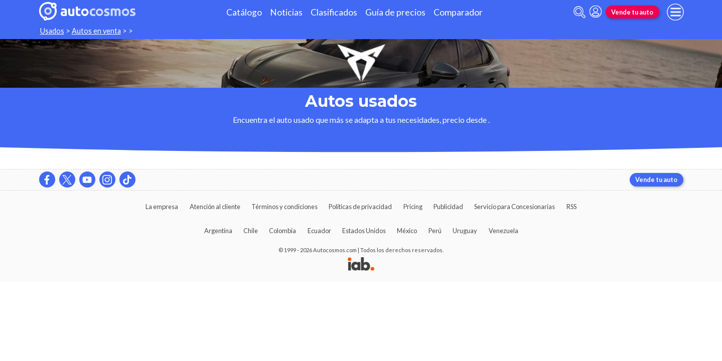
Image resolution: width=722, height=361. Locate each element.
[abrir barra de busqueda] (579, 12)
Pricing (412, 207)
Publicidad (448, 207)
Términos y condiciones (284, 207)
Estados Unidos (364, 231)
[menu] (675, 12)
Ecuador (319, 231)
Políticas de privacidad (360, 207)
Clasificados (334, 12)
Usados (52, 31)
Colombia (282, 231)
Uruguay (465, 231)
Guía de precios (395, 12)
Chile (250, 231)
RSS (571, 207)
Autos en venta (96, 31)
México (407, 231)
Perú (435, 231)
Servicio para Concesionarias (514, 207)
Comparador (458, 12)
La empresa (162, 207)
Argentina (218, 231)
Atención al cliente (215, 207)
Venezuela (503, 231)
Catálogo (244, 12)
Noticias (286, 12)
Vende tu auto (632, 12)
